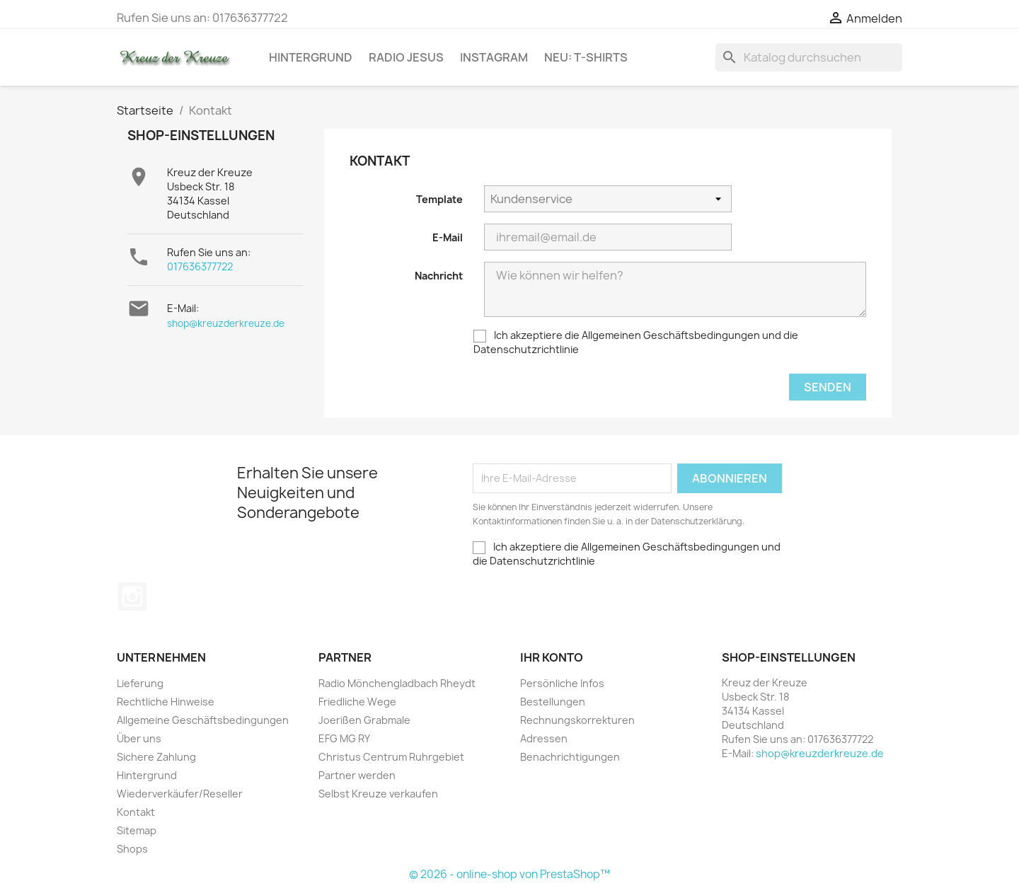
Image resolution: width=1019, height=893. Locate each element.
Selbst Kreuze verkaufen (378, 793)
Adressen (544, 738)
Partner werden (357, 775)
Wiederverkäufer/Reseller (180, 793)
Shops (132, 848)
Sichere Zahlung (156, 757)
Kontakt (136, 812)
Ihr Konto (551, 657)
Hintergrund (310, 57)
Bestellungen (552, 701)
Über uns (139, 738)
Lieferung (140, 683)
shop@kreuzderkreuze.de (225, 323)
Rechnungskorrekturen (577, 720)
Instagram (494, 57)
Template (439, 199)
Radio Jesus (406, 57)
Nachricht (439, 275)
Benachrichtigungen (570, 757)
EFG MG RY (344, 738)
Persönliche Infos (562, 683)
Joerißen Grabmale (364, 720)
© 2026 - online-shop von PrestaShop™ (509, 874)
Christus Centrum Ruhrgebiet (391, 757)
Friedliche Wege (357, 701)
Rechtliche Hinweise (165, 701)
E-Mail (447, 237)
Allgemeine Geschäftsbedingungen (203, 720)
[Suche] (808, 57)
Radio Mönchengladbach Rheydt (397, 683)
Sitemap (136, 830)
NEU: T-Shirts (586, 57)
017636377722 (200, 266)
